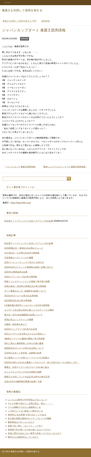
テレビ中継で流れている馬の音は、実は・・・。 (30, 403)
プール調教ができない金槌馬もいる (24, 407)
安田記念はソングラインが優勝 (18, 319)
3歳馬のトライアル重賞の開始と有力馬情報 (24, 339)
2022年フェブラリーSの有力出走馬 (20, 329)
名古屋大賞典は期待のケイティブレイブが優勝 (29, 418)
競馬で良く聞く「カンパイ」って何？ (25, 426)
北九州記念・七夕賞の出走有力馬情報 (21, 253)
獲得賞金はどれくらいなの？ (21, 422)
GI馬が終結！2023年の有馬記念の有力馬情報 (25, 286)
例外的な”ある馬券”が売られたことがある (27, 415)
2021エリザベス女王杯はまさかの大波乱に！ (25, 334)
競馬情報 (24, 39)
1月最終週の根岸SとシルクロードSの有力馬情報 (26, 305)
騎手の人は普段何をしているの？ (23, 437)
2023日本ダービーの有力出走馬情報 (21, 296)
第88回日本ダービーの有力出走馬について (24, 348)
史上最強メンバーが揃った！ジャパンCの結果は (26, 358)
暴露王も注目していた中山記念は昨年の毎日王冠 (27, 377)
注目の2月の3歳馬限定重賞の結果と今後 (23, 381)
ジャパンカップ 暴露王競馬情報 (20, 167)
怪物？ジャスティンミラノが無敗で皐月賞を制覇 (27, 281)
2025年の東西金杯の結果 (15, 272)
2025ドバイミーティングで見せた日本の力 (24, 262)
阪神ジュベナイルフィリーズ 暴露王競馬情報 (64, 167)
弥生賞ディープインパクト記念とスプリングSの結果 (28, 221)
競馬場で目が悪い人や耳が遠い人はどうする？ (29, 430)
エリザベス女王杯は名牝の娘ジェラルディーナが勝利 (29, 310)
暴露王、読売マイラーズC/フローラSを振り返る (26, 367)
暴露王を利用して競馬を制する (22, 10)
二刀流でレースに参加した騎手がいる (25, 411)
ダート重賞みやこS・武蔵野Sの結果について (25, 291)
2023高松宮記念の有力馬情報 (18, 300)
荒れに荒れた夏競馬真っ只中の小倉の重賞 (23, 343)
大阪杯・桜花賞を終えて (15, 324)
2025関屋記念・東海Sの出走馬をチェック (23, 248)
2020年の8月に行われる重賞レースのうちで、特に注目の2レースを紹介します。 (41, 362)
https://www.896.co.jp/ (21, 203)
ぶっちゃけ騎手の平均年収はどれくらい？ (27, 400)
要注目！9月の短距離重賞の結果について (23, 315)
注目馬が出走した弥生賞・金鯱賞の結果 (22, 353)
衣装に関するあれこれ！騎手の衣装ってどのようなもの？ (34, 433)
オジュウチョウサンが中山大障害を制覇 (22, 372)
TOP (19, 21)
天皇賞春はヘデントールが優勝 (18, 258)
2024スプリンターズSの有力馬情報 (20, 277)
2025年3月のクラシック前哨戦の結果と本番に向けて (28, 267)
